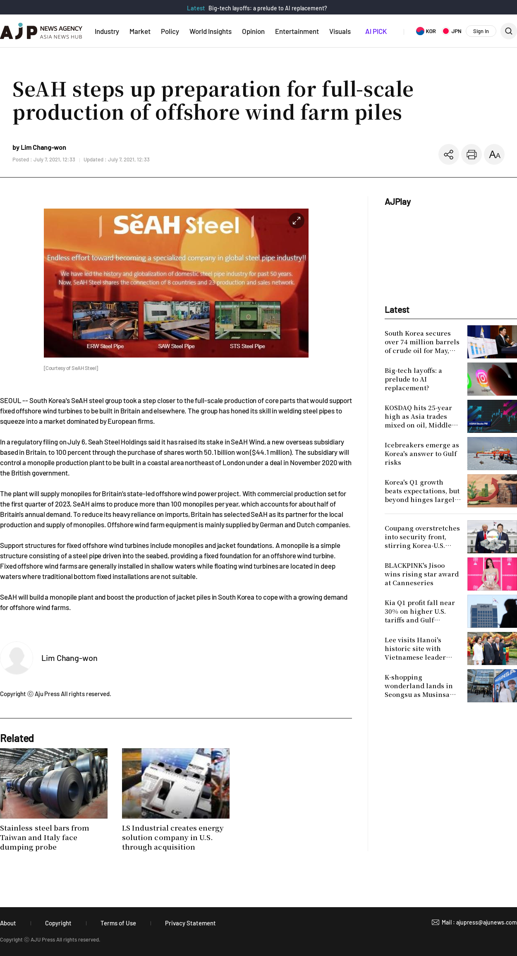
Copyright (58, 923)
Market (140, 31)
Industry (107, 31)
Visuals (340, 31)
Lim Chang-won (69, 658)
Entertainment (297, 31)
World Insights (210, 31)
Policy (170, 31)
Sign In (481, 31)
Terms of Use (118, 923)
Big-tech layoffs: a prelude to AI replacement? (267, 8)
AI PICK (376, 31)
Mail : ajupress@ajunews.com (479, 922)
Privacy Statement (190, 923)
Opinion (253, 31)
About (8, 923)
